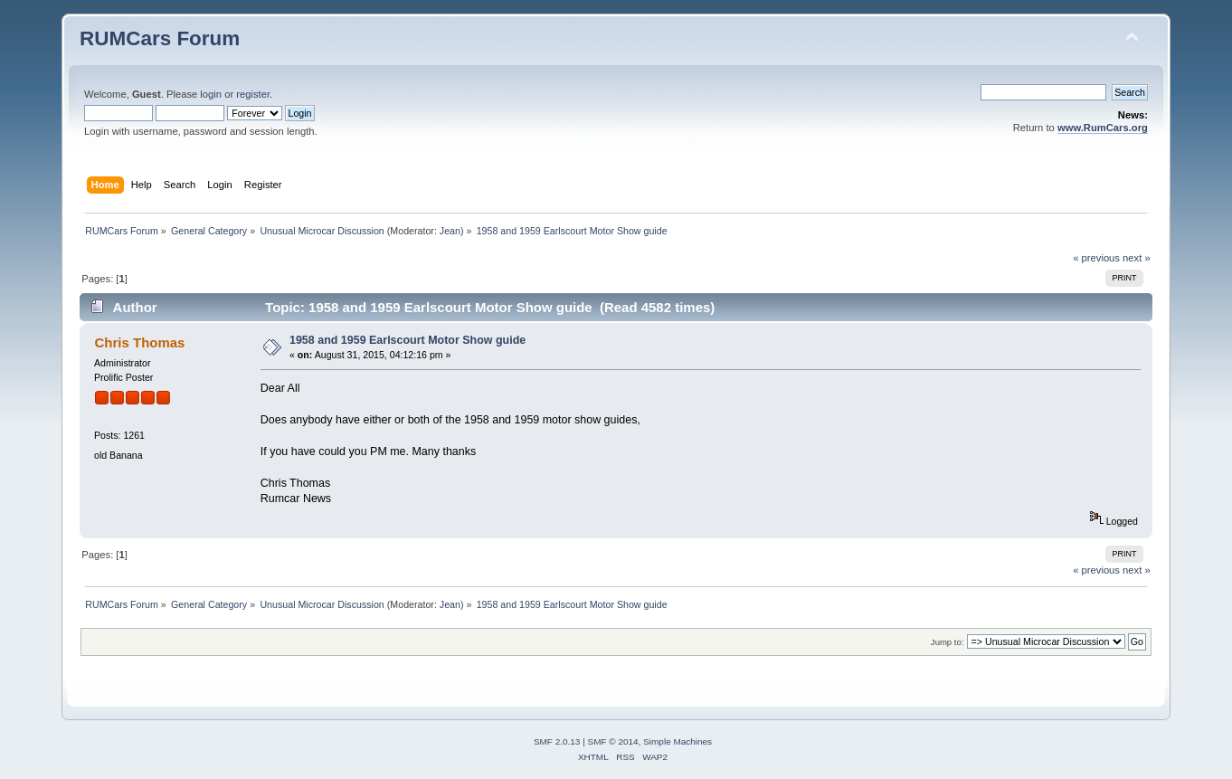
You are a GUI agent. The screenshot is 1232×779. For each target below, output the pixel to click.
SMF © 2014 (613, 741)
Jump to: (947, 642)
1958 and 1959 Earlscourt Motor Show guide (407, 340)
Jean (450, 230)
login (211, 94)
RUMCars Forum (160, 38)
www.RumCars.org (1102, 127)
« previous (1096, 257)
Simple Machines (677, 741)
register (253, 94)
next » (1137, 257)
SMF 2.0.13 (557, 741)
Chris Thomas (140, 342)
